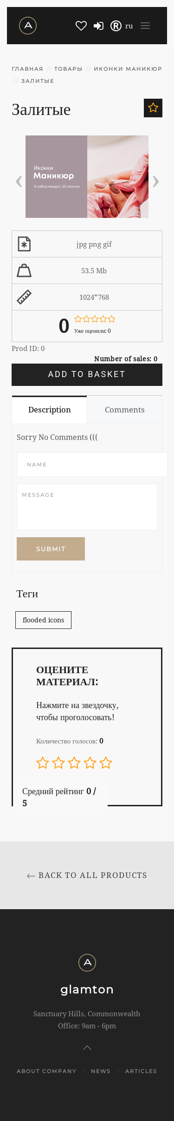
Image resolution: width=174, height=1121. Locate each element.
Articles (141, 1071)
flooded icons (43, 619)
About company (47, 1071)
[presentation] (19, 178)
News (101, 1071)
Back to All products (87, 875)
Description (49, 409)
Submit (50, 549)
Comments (125, 409)
